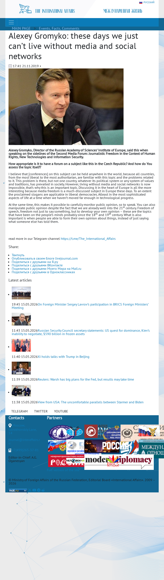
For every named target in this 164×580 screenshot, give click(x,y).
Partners (54, 418)
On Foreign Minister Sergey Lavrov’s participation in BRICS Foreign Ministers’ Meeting (80, 306)
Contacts (16, 418)
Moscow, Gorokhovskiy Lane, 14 (23, 429)
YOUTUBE (61, 411)
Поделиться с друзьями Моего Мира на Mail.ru (46, 268)
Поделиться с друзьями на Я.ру (35, 262)
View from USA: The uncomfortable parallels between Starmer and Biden (91, 402)
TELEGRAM (19, 411)
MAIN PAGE (21, 28)
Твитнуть (18, 255)
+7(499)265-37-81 (25, 450)
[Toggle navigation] (11, 22)
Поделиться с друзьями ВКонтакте (37, 265)
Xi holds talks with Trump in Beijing (63, 356)
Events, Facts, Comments (59, 28)
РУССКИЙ (146, 2)
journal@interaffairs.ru (24, 441)
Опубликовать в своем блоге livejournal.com (45, 258)
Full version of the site (63, 470)
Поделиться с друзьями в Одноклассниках (43, 272)
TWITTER (41, 411)
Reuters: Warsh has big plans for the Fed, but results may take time (86, 379)
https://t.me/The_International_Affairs (88, 238)
